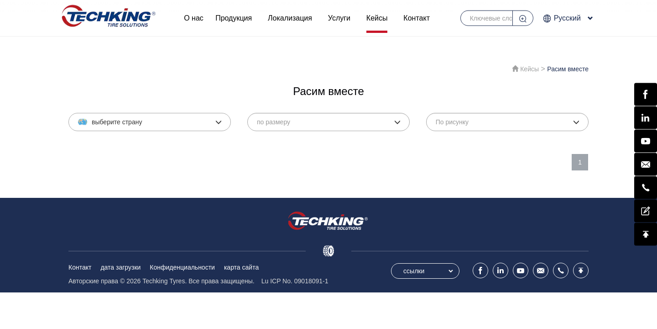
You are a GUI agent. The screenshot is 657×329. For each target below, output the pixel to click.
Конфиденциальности (182, 267)
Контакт (416, 18)
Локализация (290, 18)
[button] (149, 122)
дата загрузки (120, 267)
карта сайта (241, 267)
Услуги (339, 18)
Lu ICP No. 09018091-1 (294, 281)
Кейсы (377, 18)
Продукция (233, 18)
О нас (193, 18)
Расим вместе (568, 69)
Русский (567, 18)
